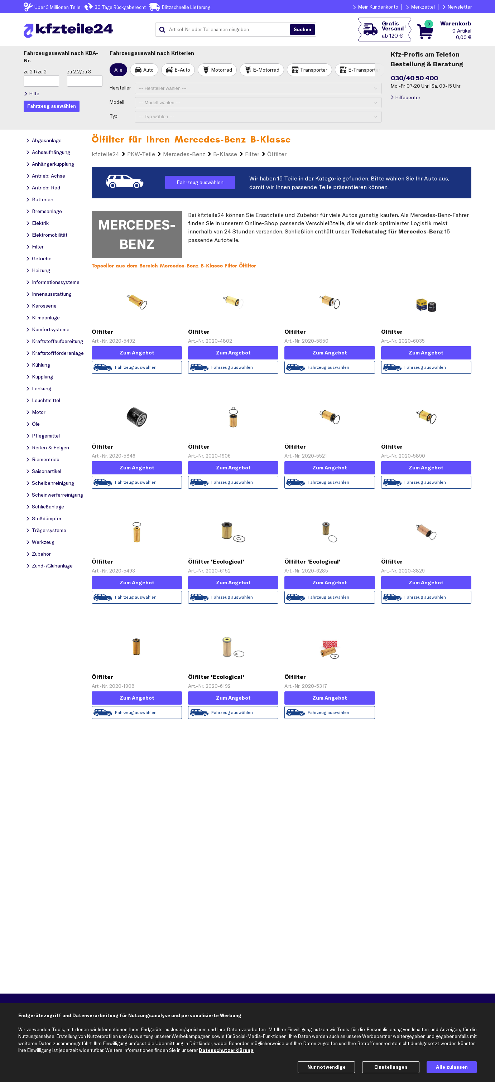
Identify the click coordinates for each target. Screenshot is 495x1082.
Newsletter (460, 7)
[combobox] (225, 29)
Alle (118, 70)
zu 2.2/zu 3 (79, 71)
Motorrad (221, 70)
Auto (148, 70)
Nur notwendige (326, 1067)
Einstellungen (390, 1067)
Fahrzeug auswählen (200, 182)
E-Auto (182, 70)
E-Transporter (364, 70)
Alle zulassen (452, 1067)
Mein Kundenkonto (378, 7)
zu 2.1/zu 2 (35, 71)
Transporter (313, 70)
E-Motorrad (266, 70)
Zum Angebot (137, 352)
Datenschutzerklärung (226, 1050)
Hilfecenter (407, 97)
